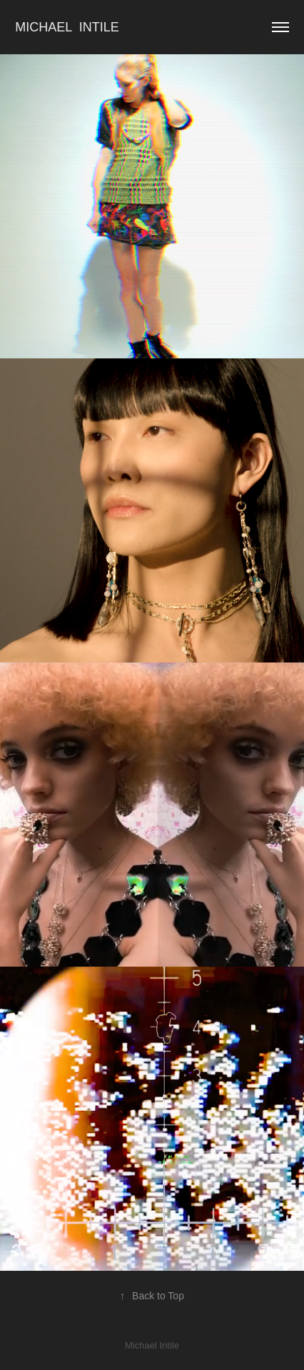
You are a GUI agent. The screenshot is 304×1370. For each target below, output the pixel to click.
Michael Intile (68, 27)
